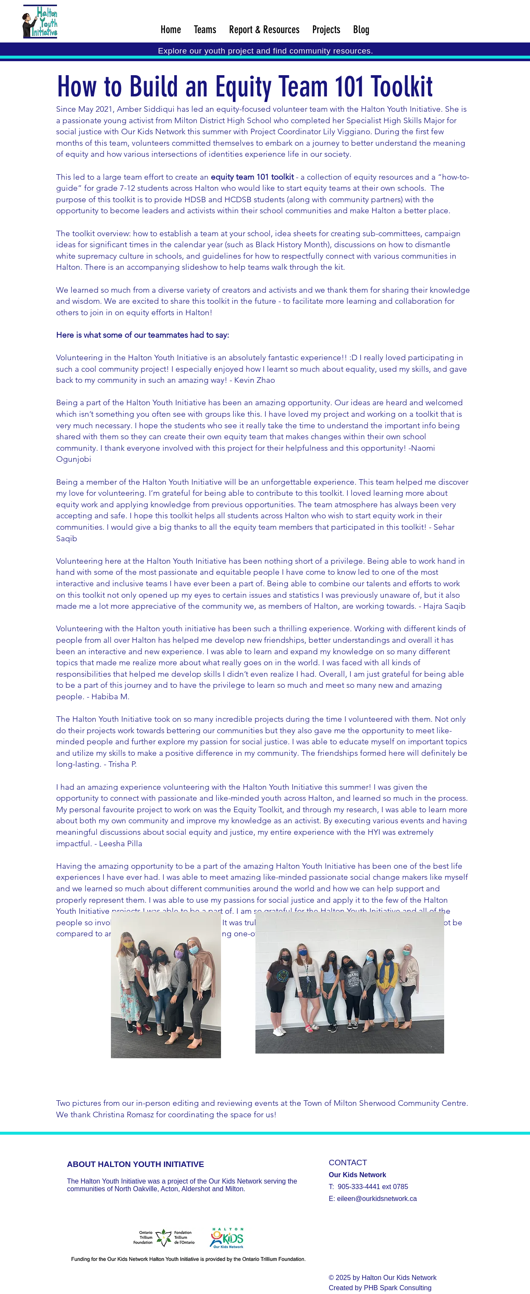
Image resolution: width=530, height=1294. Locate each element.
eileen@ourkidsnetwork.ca (377, 1198)
